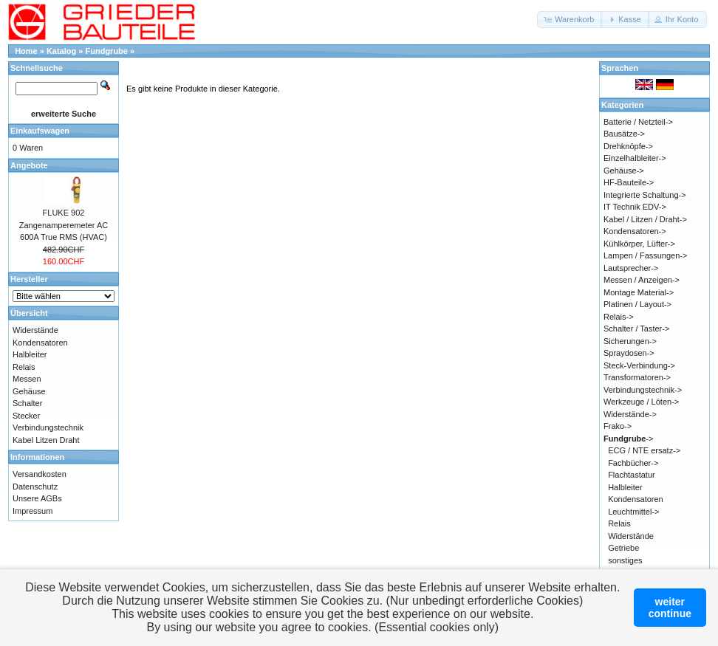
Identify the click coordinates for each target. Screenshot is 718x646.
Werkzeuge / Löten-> (641, 401)
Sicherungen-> (630, 341)
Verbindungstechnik (48, 427)
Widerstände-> (630, 414)
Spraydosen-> (629, 352)
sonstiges (625, 560)
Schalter (27, 403)
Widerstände (35, 330)
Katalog (61, 51)
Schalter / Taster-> (636, 328)
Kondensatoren (40, 342)
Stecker (26, 415)
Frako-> (618, 426)
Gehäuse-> (624, 170)
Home (26, 51)
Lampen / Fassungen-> (645, 255)
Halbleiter (30, 354)
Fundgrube (107, 51)
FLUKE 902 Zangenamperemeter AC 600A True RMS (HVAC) (63, 224)
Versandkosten (39, 474)
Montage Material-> (639, 292)
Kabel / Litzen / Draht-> (645, 219)
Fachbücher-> (633, 462)
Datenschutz (35, 486)
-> (629, 438)
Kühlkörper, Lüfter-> (639, 243)
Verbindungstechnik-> (643, 389)
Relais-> (619, 316)
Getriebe (623, 547)
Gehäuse (29, 391)
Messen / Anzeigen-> (642, 279)
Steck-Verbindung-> (639, 365)
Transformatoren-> (637, 377)
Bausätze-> (624, 133)
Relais (24, 366)
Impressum (32, 510)
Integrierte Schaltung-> (645, 194)
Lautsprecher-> (631, 268)
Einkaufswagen (39, 130)
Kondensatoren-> (635, 231)
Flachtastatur (631, 474)
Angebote (29, 165)
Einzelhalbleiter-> (635, 158)
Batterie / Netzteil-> (638, 121)
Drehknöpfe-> (628, 146)
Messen (27, 378)
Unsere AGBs (37, 498)
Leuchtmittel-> (633, 511)
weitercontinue (670, 607)
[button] (570, 19)
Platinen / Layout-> (637, 304)
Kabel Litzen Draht (46, 440)
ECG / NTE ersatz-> (644, 450)
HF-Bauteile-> (629, 182)
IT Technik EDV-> (635, 206)
